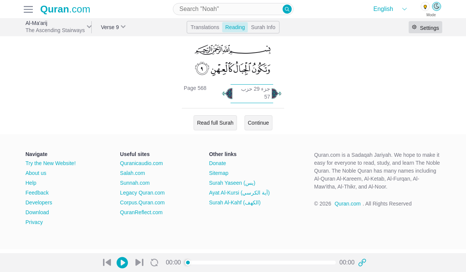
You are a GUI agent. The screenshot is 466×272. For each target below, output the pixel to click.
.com (65, 9)
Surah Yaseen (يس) (232, 183)
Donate (217, 163)
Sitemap (218, 173)
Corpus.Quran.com (142, 202)
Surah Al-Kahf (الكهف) (235, 202)
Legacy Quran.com (142, 193)
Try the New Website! (51, 163)
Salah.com (132, 173)
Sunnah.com (135, 183)
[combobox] (233, 9)
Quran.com (348, 204)
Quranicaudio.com (141, 163)
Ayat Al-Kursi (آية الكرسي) (239, 193)
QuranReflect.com (141, 212)
